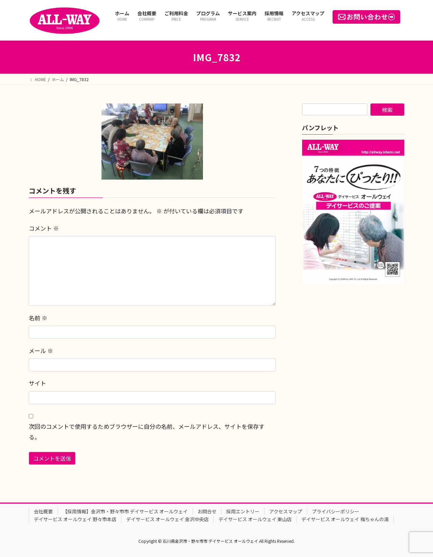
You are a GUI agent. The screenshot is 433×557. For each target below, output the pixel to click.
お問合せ (207, 511)
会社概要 (43, 511)
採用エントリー (242, 511)
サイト (37, 383)
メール (41, 350)
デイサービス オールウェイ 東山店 (255, 519)
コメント (44, 228)
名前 (38, 318)
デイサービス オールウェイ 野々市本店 (75, 519)
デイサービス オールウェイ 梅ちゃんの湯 (345, 519)
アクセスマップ (285, 511)
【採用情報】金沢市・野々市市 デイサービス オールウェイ (125, 511)
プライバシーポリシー (335, 511)
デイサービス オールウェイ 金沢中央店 (167, 519)
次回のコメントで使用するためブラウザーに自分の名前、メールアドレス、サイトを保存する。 (147, 431)
